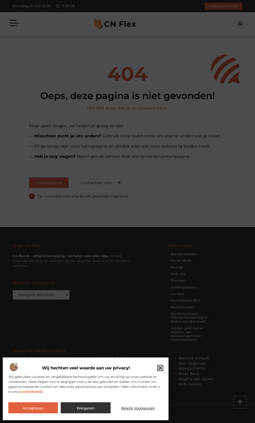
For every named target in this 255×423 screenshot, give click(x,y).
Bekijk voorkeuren (138, 408)
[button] (160, 368)
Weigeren (85, 408)
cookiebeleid (31, 392)
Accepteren (33, 408)
